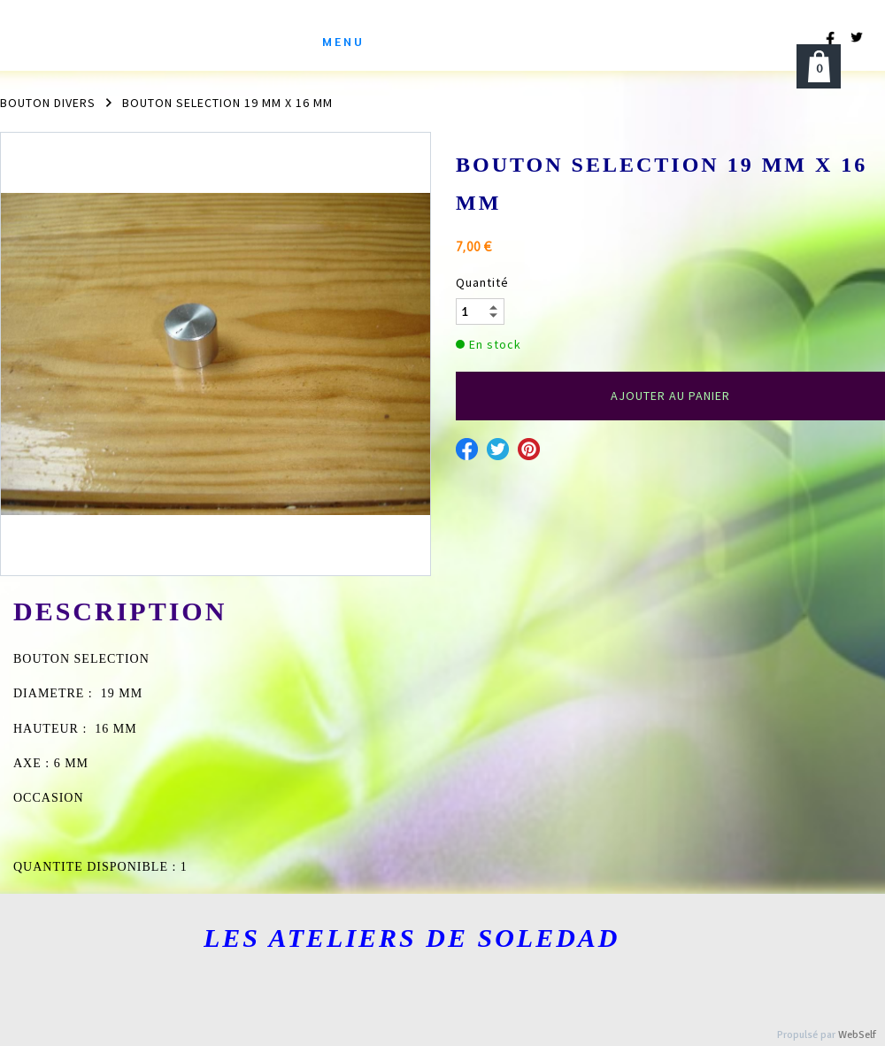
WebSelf (857, 1035)
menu (343, 41)
